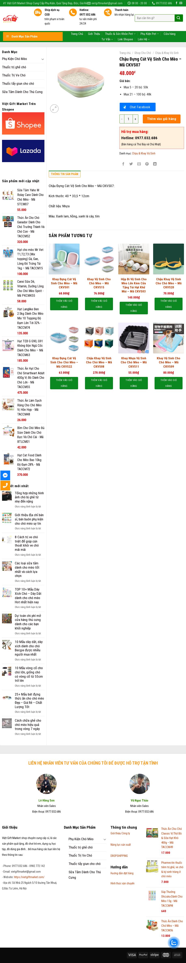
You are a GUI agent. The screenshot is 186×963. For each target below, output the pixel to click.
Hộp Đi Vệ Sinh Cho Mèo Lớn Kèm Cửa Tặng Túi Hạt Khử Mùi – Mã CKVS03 (134, 285)
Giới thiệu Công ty (120, 833)
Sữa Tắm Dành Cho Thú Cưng (22, 92)
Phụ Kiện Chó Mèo (14, 59)
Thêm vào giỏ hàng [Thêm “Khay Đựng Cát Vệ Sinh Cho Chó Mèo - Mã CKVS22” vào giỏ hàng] (64, 383)
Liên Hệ (144, 30)
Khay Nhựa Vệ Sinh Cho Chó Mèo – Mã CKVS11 (134, 362)
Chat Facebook (140, 107)
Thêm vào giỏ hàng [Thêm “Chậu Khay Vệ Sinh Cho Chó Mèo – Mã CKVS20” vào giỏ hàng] (168, 303)
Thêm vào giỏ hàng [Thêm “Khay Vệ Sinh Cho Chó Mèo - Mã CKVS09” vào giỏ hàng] (168, 383)
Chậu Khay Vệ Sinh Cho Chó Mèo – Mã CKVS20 (169, 283)
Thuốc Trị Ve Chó (14, 75)
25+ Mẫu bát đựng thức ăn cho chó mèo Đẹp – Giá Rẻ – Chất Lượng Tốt (29, 700)
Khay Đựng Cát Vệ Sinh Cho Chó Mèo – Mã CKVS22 (64, 362)
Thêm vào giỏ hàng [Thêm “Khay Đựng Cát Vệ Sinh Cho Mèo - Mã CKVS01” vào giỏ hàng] (64, 303)
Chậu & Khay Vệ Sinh (167, 53)
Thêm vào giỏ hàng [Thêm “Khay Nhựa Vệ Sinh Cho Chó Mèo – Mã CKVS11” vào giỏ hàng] (134, 383)
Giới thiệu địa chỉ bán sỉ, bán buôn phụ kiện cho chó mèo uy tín (29, 519)
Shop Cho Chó (142, 53)
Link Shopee (125, 30)
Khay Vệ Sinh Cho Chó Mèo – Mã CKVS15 (99, 283)
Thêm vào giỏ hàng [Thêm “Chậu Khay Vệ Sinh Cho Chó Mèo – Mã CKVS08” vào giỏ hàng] (99, 383)
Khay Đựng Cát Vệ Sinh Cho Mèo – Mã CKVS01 (64, 283)
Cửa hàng (169, 24)
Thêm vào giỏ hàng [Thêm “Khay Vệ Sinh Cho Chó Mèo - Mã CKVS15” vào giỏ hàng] (99, 303)
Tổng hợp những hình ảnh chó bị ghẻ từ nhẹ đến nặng (29, 497)
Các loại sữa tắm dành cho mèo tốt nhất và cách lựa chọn (27, 569)
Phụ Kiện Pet (150, 24)
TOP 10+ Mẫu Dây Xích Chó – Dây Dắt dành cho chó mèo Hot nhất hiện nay (28, 595)
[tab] (65, 175)
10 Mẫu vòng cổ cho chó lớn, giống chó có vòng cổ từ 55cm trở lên (29, 674)
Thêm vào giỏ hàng (161, 119)
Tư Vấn (107, 30)
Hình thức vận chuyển (122, 883)
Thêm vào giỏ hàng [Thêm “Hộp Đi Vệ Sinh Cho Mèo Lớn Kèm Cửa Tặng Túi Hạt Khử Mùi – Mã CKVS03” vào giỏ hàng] (134, 307)
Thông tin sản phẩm (64, 174)
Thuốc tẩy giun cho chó (18, 83)
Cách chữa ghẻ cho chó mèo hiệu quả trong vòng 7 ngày (28, 724)
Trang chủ (125, 53)
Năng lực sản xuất (121, 844)
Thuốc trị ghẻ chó (14, 67)
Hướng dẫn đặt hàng (122, 873)
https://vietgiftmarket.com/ (29, 877)
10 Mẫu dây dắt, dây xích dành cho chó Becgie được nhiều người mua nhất (29, 648)
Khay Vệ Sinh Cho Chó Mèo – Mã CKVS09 (168, 362)
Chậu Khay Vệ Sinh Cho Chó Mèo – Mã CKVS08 (99, 362)
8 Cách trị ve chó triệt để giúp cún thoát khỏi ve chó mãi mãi (27, 543)
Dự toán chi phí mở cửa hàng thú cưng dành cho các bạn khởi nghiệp (28, 622)
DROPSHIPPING (119, 855)
